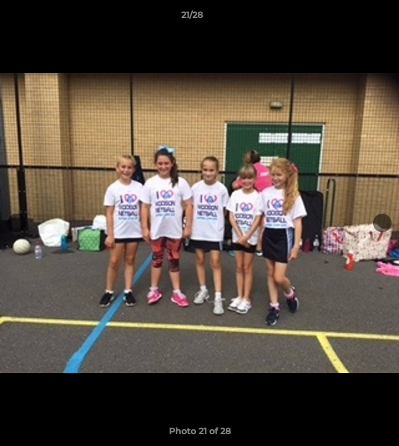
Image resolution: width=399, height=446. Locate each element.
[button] (354, 18)
